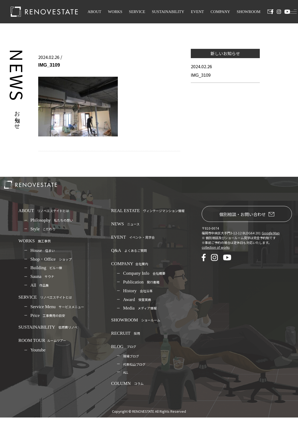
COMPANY (220, 12)
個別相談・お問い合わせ (246, 214)
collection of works (216, 247)
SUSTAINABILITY (168, 12)
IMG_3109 (201, 75)
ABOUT (94, 12)
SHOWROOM (248, 12)
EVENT (197, 12)
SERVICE (137, 12)
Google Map (271, 233)
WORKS (115, 12)
